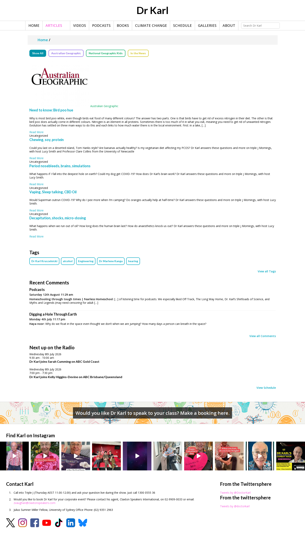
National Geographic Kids (106, 53)
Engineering (85, 261)
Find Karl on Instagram (30, 435)
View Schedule (266, 388)
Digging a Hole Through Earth (53, 314)
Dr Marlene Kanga (111, 261)
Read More (36, 132)
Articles (54, 25)
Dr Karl (152, 10)
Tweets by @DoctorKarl (235, 492)
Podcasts (101, 25)
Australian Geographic (66, 53)
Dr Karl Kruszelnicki (44, 261)
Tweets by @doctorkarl (235, 506)
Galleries (207, 25)
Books (123, 25)
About (229, 25)
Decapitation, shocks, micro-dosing (57, 218)
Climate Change (151, 25)
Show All (37, 53)
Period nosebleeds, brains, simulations (59, 166)
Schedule (182, 25)
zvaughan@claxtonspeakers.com (34, 503)
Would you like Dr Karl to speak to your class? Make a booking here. (152, 413)
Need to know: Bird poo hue (51, 110)
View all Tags (267, 271)
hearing (133, 261)
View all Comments (262, 336)
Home (33, 25)
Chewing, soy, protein (46, 139)
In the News (138, 53)
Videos (79, 25)
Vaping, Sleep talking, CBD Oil (53, 192)
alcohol (68, 261)
